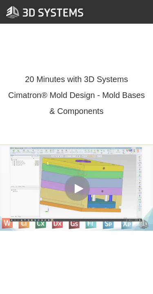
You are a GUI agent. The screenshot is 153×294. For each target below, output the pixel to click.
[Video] (76, 188)
